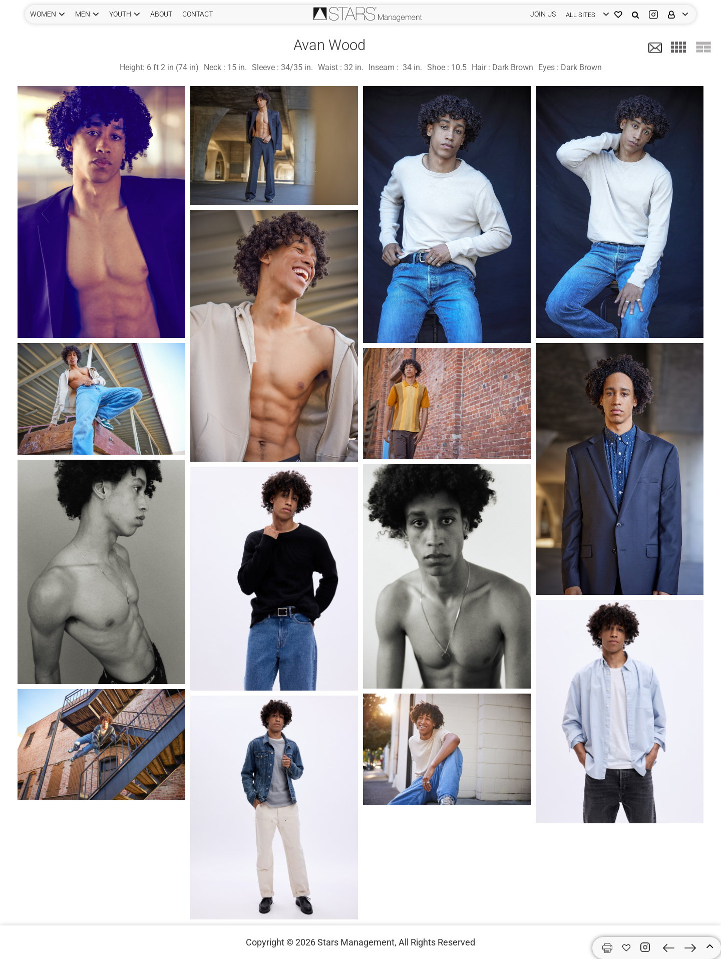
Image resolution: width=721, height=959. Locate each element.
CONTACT (197, 14)
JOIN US (543, 14)
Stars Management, (357, 942)
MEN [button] (82, 14)
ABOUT (161, 14)
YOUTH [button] (120, 14)
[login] (585, 14)
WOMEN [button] (43, 14)
